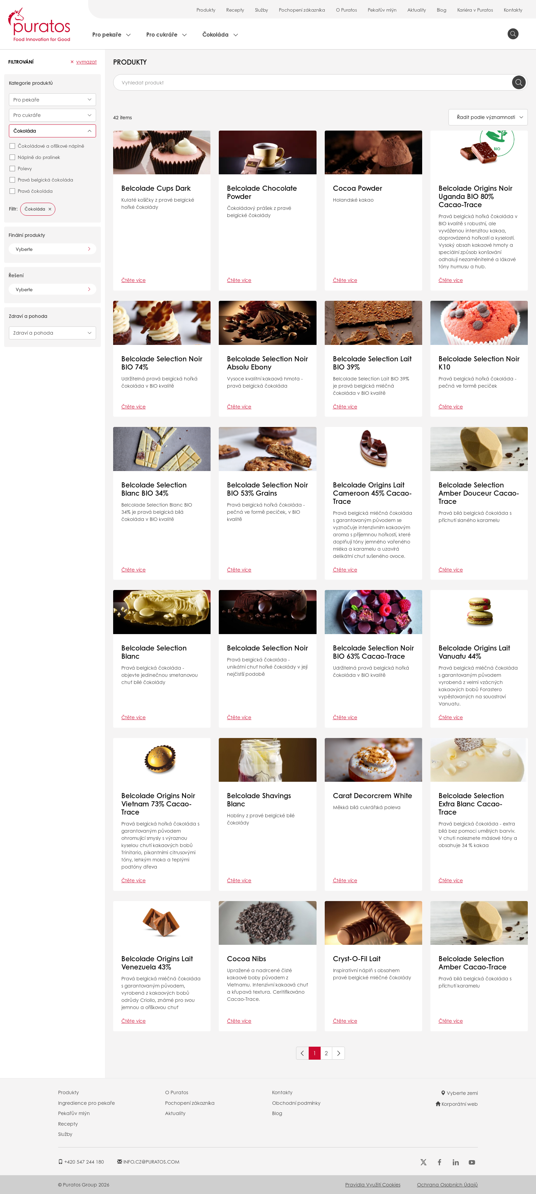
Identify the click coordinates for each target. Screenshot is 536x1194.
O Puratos (346, 9)
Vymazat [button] (86, 61)
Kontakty (513, 9)
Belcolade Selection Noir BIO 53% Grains (267, 489)
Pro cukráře (161, 34)
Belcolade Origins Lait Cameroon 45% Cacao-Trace (372, 493)
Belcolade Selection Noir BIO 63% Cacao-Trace (373, 652)
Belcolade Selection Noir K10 (479, 363)
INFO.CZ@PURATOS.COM (148, 1161)
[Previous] (302, 1053)
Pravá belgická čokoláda (45, 179)
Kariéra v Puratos (475, 9)
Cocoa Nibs (246, 958)
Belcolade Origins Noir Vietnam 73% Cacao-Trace (158, 804)
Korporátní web (457, 1103)
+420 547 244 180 (81, 1161)
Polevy (25, 168)
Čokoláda (215, 34)
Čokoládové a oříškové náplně (51, 146)
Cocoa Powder (357, 188)
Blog (441, 9)
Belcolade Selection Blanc (154, 652)
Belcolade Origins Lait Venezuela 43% (157, 962)
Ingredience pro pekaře (86, 1102)
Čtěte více (133, 280)
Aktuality (416, 9)
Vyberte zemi (459, 1092)
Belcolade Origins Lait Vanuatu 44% (474, 652)
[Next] (338, 1053)
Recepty (235, 9)
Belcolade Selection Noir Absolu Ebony (267, 363)
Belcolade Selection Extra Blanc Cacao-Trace (471, 804)
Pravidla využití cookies (372, 1184)
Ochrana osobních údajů (447, 1184)
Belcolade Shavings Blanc (259, 799)
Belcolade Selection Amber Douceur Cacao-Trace (479, 493)
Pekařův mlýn (382, 9)
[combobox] (320, 82)
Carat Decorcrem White (372, 795)
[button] (72, 62)
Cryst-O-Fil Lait (356, 958)
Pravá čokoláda (35, 191)
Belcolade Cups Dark (156, 188)
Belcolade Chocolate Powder (262, 192)
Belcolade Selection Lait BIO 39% (372, 363)
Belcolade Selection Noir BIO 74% (161, 363)
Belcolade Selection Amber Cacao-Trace (473, 962)
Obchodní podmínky (296, 1102)
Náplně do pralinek (39, 157)
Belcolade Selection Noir (267, 648)
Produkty (206, 9)
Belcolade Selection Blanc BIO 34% (154, 489)
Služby (261, 9)
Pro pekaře (106, 34)
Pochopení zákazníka (302, 9)
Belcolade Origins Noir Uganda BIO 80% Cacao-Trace (475, 196)
